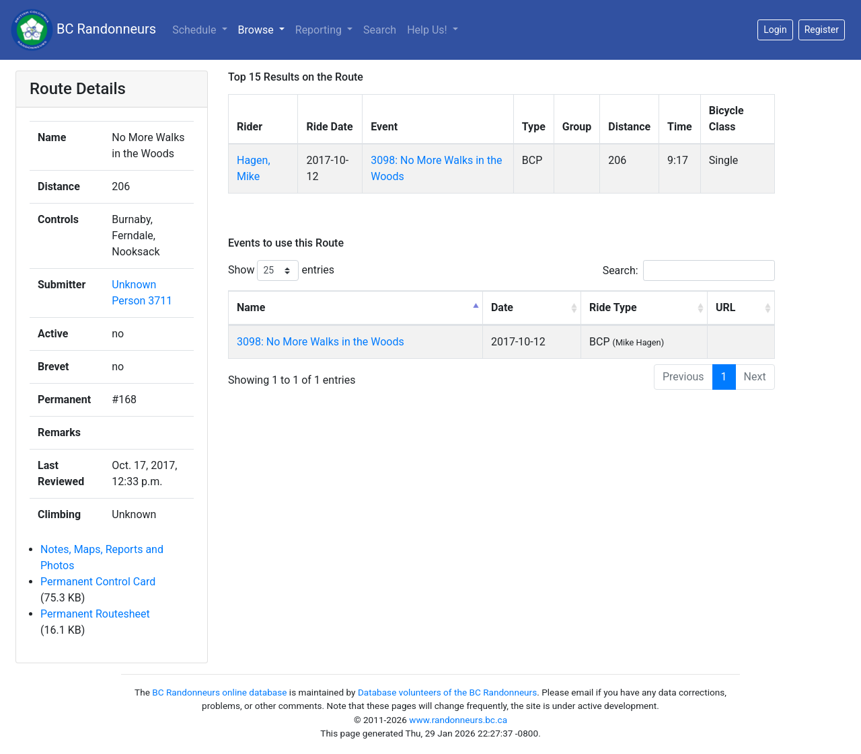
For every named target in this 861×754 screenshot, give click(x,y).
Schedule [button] (195, 30)
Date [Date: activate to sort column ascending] (502, 307)
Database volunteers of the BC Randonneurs (447, 692)
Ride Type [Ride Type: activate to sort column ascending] (613, 307)
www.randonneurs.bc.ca (458, 719)
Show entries (281, 270)
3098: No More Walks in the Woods (320, 341)
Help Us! (428, 30)
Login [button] (775, 29)
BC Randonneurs (83, 30)
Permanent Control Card (97, 581)
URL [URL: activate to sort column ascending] (725, 307)
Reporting (319, 30)
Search (379, 30)
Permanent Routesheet (95, 614)
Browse (257, 30)
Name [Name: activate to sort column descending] (251, 307)
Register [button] (821, 29)
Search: (689, 270)
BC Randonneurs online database (219, 692)
